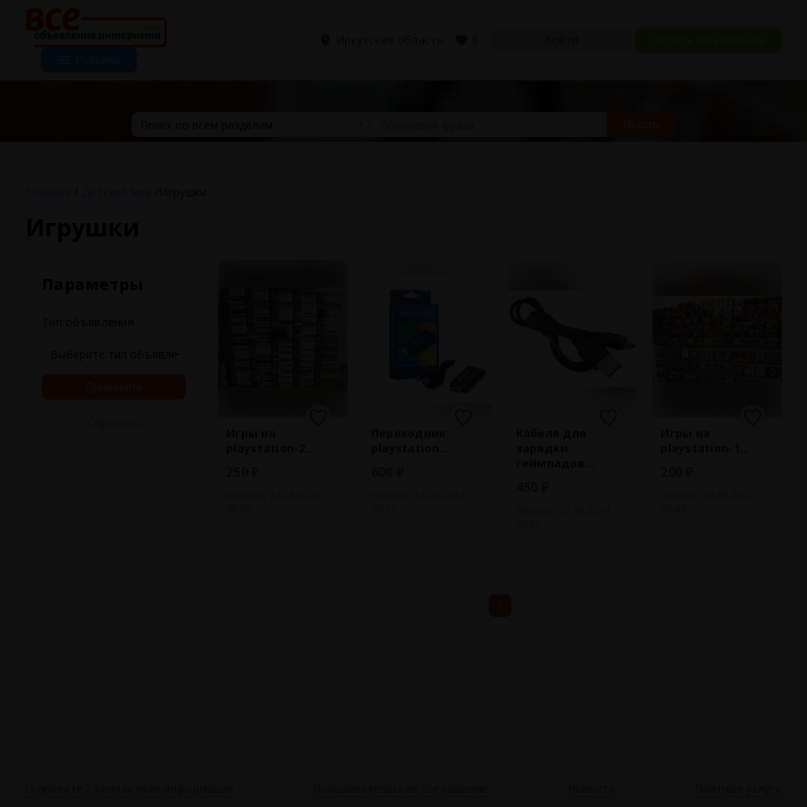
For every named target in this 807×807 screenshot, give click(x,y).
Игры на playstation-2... (270, 441)
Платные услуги (738, 788)
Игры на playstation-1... (704, 441)
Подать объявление (708, 39)
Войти (561, 39)
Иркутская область (382, 39)
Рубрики (89, 59)
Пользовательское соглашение (401, 788)
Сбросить (113, 422)
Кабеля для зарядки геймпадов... (555, 448)
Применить (113, 387)
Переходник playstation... (410, 441)
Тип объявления (88, 321)
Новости (591, 788)
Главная (48, 191)
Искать (641, 124)
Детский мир (117, 191)
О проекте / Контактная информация (129, 788)
